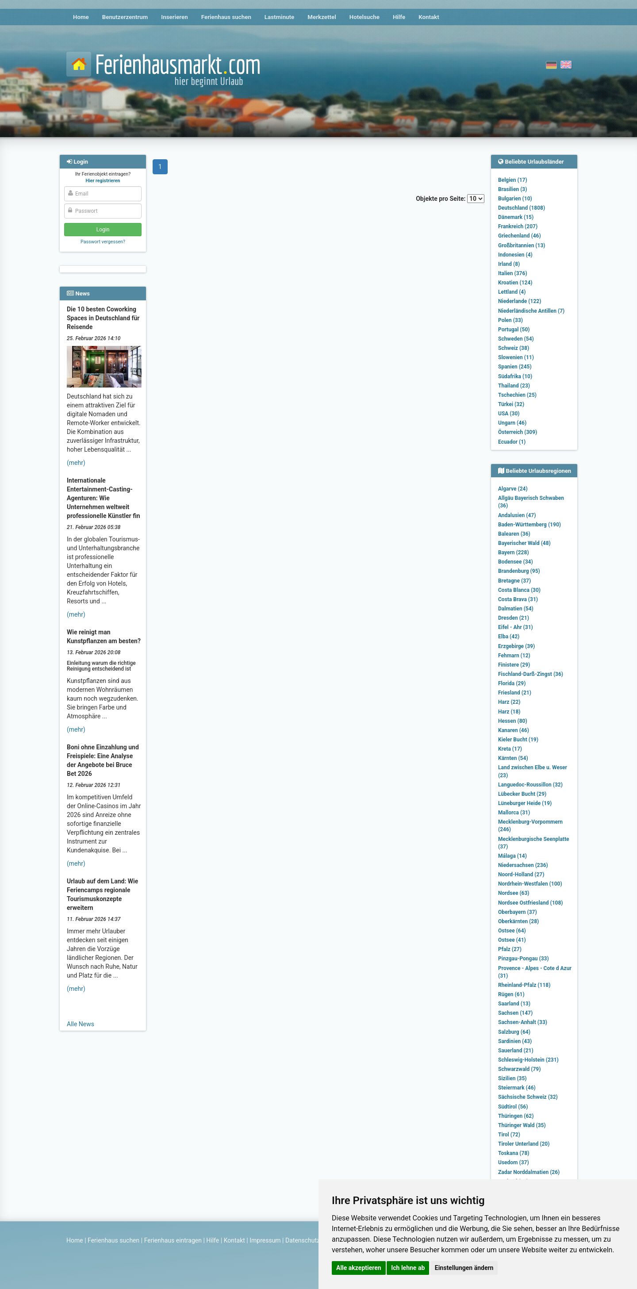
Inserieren (174, 17)
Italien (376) (512, 273)
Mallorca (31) (514, 812)
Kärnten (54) (513, 758)
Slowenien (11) (516, 357)
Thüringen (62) (515, 1116)
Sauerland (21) (515, 1050)
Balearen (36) (514, 534)
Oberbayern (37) (517, 912)
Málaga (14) (512, 856)
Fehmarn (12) (514, 655)
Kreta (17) (510, 749)
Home (81, 17)
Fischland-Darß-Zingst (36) (530, 674)
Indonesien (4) (515, 255)
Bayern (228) (513, 552)
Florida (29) (512, 683)
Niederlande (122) (519, 301)
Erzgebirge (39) (516, 646)
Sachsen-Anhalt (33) (522, 1022)
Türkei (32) (511, 404)
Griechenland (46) (519, 236)
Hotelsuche (364, 17)
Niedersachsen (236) (523, 865)
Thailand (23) (514, 386)
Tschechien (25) (517, 395)
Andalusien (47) (517, 515)
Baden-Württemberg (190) (529, 525)
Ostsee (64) (512, 931)
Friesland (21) (514, 693)
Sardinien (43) (515, 1041)
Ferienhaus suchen (226, 17)
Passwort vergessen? (103, 242)
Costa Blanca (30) (519, 590)
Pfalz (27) (510, 949)
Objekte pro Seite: (450, 198)
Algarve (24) (513, 489)
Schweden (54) (516, 339)
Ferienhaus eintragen (173, 1240)
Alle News (80, 1024)
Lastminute (279, 17)
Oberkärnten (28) (518, 921)
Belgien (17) (512, 180)
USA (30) (509, 413)
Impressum (264, 1240)
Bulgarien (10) (515, 199)
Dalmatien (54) (515, 609)
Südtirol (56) (513, 1107)
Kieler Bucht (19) (518, 740)
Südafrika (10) (515, 376)
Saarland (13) (514, 1004)
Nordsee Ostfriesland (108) (530, 903)
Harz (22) (509, 702)
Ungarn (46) (512, 423)
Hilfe (399, 17)
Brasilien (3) (512, 189)
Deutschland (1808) (521, 208)
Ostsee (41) (512, 940)
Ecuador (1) (512, 442)
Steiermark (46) (517, 1088)
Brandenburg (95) (519, 571)
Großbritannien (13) (521, 245)
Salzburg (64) (514, 1032)
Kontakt (428, 17)
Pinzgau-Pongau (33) (523, 958)
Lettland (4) (512, 292)
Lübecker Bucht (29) (522, 794)
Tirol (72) (509, 1135)
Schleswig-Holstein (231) (528, 1060)
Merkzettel (321, 17)
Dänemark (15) (515, 217)
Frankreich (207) (517, 226)
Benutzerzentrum (125, 17)
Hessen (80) (512, 721)
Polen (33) (510, 320)
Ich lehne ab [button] (408, 1267)
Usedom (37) (513, 1162)
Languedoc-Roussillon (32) (530, 785)
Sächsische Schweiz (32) (528, 1097)
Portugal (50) (514, 329)
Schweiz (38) (513, 348)
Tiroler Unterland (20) (523, 1144)
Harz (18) (509, 712)
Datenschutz (302, 1240)
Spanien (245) (515, 367)
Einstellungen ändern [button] (464, 1267)
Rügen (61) (511, 994)
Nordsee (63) (514, 893)
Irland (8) (509, 264)
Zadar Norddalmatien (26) (529, 1172)
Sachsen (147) (515, 1013)
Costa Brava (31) (518, 599)
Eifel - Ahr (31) (515, 627)
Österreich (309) (517, 432)
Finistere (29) (514, 665)
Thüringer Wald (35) (522, 1125)
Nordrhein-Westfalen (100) (530, 884)
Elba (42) (508, 636)
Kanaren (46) (513, 730)
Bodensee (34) (515, 562)
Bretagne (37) (514, 581)
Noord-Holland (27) (521, 874)
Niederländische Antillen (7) (531, 311)
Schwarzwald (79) (519, 1069)
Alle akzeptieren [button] (358, 1267)
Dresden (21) (513, 618)
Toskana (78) (514, 1153)
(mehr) (76, 462)
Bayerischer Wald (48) (524, 543)
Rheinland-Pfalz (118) (524, 985)
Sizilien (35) (512, 1078)
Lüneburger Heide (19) (525, 803)
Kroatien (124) (515, 283)
